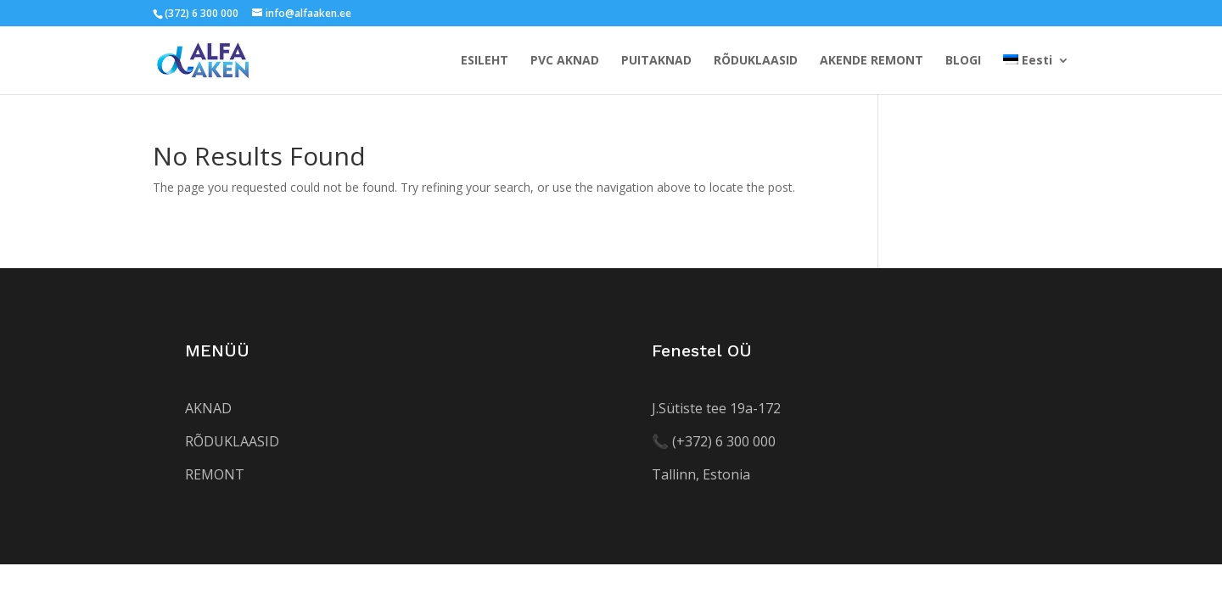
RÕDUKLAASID (756, 61)
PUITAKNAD (656, 61)
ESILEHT (484, 61)
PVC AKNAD (564, 61)
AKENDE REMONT (871, 61)
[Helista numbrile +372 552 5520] (714, 441)
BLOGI (963, 61)
